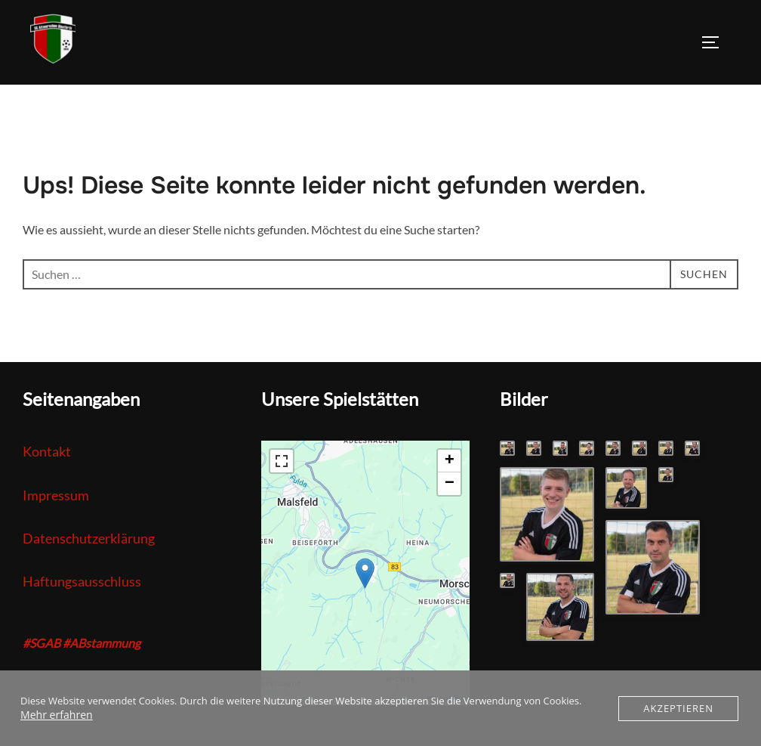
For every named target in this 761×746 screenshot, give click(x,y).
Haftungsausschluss (82, 581)
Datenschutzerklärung (89, 538)
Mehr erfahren (53, 715)
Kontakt (47, 451)
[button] (365, 573)
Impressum (56, 495)
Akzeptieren (678, 708)
